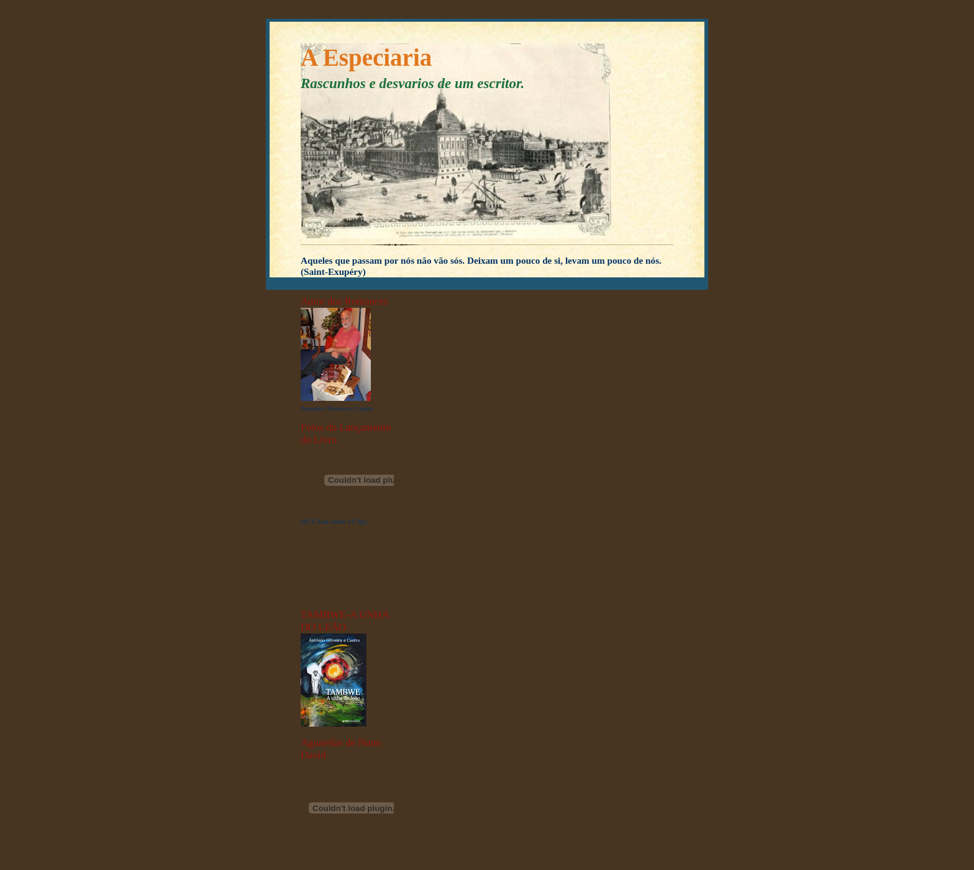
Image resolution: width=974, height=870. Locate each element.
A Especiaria (366, 57)
